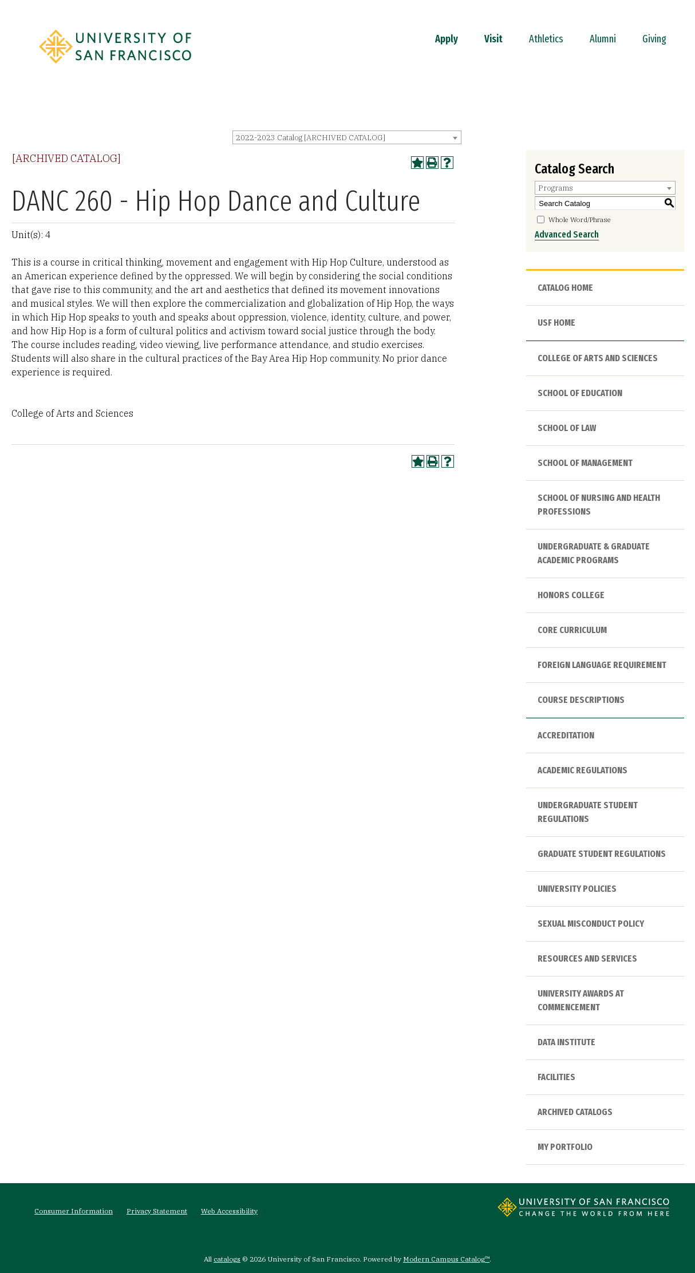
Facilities (556, 1077)
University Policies (577, 888)
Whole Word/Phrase (579, 219)
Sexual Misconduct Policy (591, 923)
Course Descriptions (581, 699)
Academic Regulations (582, 770)
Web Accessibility (229, 1211)
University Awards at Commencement (581, 1000)
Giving (654, 39)
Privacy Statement (157, 1211)
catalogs (227, 1259)
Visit (493, 39)
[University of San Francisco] (115, 67)
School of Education (580, 393)
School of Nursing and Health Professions (599, 504)
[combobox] (346, 137)
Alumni (603, 39)
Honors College (571, 595)
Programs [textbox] (555, 188)
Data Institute (566, 1042)
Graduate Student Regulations (602, 853)
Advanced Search (567, 234)
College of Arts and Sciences (598, 358)
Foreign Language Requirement (602, 664)
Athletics (546, 39)
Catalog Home (565, 287)
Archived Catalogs (575, 1111)
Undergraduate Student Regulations (588, 812)
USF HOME (556, 322)
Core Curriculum (572, 629)
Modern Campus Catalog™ (446, 1259)
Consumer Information (73, 1211)
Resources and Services (587, 958)
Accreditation (566, 735)
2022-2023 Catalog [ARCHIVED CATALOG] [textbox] (310, 138)
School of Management (585, 462)
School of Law (567, 427)
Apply (446, 39)
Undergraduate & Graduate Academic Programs (594, 553)
